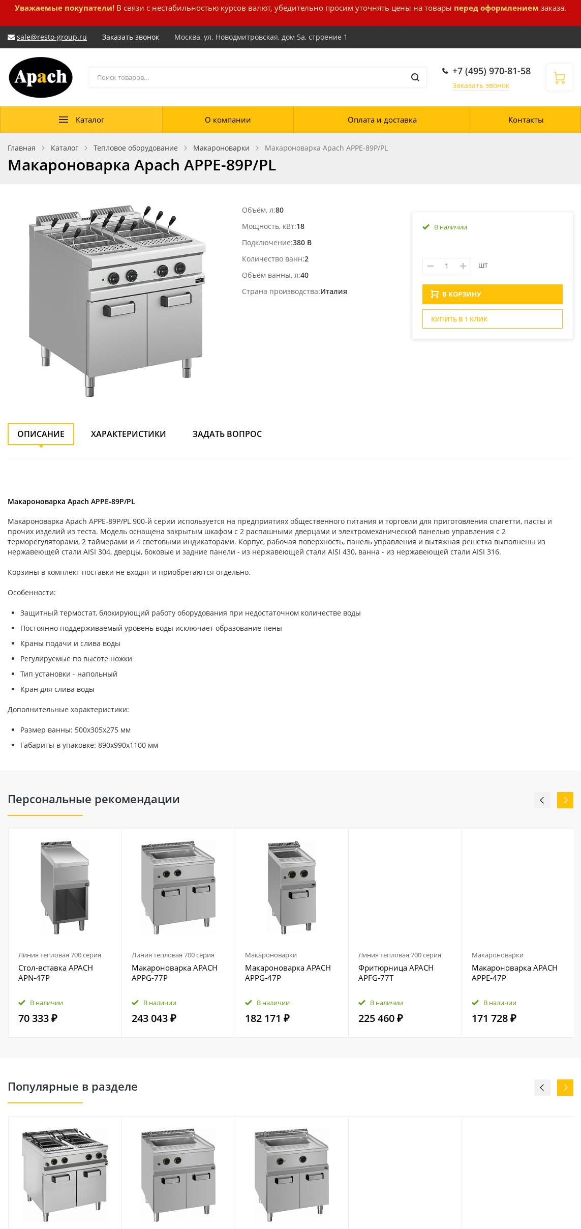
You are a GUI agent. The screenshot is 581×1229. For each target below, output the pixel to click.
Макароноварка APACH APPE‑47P (515, 972)
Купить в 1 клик (459, 322)
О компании (228, 119)
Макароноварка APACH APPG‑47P (288, 972)
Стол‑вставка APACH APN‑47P (55, 972)
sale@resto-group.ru (52, 37)
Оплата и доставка (382, 119)
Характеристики (128, 434)
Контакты (526, 119)
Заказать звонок (480, 85)
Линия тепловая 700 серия (59, 954)
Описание (41, 434)
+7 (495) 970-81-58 (491, 71)
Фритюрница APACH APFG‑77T (396, 972)
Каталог (90, 119)
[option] (65, 933)
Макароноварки (271, 954)
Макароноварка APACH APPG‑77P (175, 972)
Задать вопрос (227, 434)
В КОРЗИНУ (456, 297)
